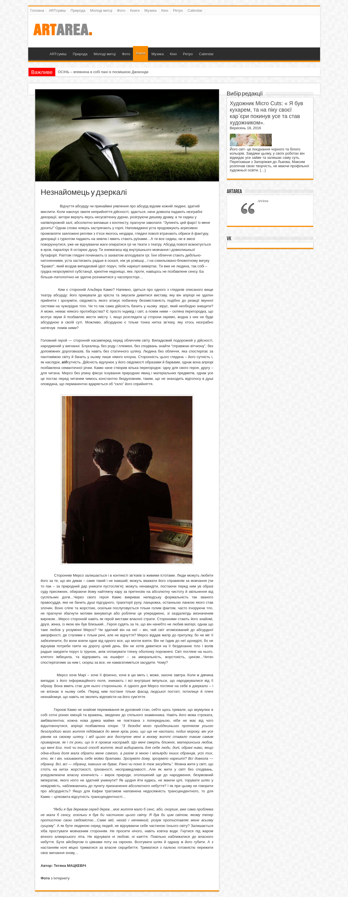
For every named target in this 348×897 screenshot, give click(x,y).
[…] (263, 170)
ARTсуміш (57, 10)
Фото (121, 10)
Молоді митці (101, 10)
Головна (37, 10)
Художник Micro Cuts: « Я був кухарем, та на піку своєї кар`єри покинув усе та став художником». (266, 113)
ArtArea (234, 191)
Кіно (164, 10)
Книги (135, 10)
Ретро (178, 10)
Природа (78, 10)
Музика (150, 10)
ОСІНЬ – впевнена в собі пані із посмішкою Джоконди (103, 72)
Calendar (195, 10)
